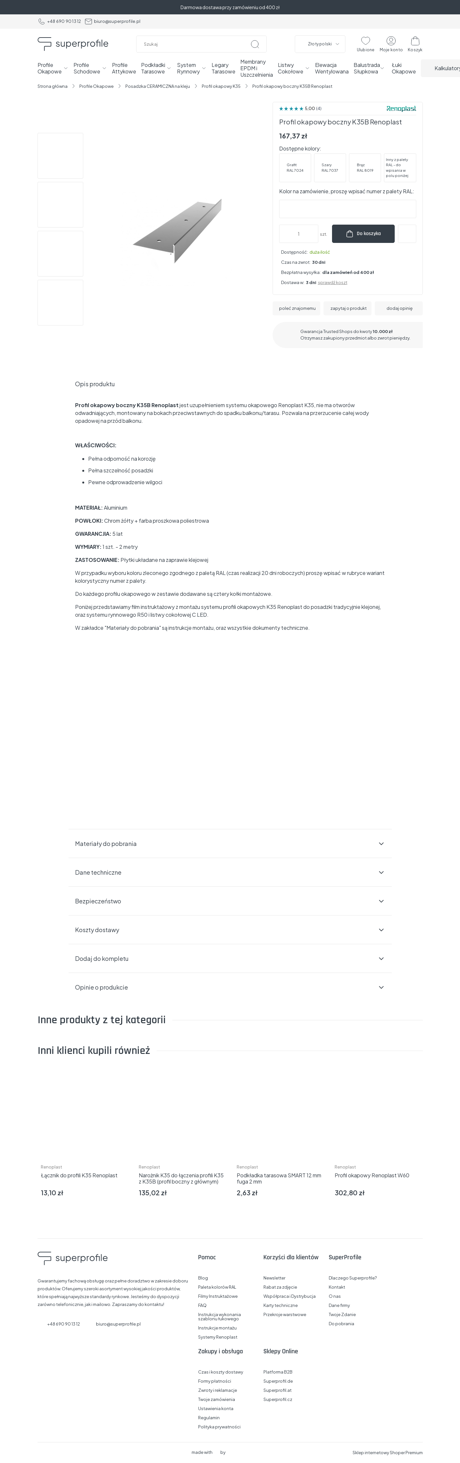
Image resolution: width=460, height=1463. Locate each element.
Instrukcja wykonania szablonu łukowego (219, 1316)
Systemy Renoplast (217, 1337)
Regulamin (209, 1418)
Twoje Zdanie (342, 1314)
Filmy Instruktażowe (218, 1296)
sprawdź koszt (332, 282)
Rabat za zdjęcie (280, 1287)
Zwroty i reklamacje (217, 1390)
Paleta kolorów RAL (217, 1287)
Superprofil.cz (277, 1399)
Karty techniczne (280, 1305)
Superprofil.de (278, 1381)
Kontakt (337, 1287)
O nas (335, 1296)
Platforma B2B (278, 1372)
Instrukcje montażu (217, 1328)
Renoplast (51, 1166)
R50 (142, 614)
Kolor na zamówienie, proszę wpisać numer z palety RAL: (346, 191)
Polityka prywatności (219, 1427)
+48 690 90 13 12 (59, 21)
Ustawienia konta (215, 1409)
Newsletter (274, 1278)
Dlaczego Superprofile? (353, 1278)
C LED (199, 614)
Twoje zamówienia (216, 1399)
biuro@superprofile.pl (112, 21)
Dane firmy (339, 1305)
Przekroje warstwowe (284, 1314)
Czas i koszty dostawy (220, 1372)
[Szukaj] (255, 44)
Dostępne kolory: (300, 148)
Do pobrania (341, 1324)
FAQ (202, 1305)
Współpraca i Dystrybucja (289, 1296)
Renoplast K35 (296, 405)
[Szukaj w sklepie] (203, 44)
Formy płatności (214, 1381)
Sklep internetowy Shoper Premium (388, 1452)
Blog (203, 1278)
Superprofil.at (277, 1390)
